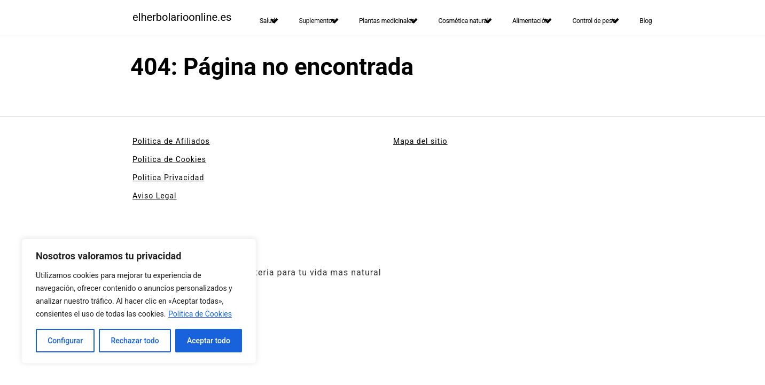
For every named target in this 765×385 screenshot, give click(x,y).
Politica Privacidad (168, 177)
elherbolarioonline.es (181, 17)
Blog (645, 21)
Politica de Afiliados (171, 141)
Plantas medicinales (387, 21)
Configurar (65, 340)
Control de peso (593, 21)
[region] (138, 301)
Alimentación (530, 21)
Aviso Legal (154, 195)
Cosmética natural (463, 21)
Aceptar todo (208, 340)
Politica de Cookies (200, 314)
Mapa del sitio (420, 141)
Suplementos (317, 21)
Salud (267, 21)
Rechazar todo (135, 340)
